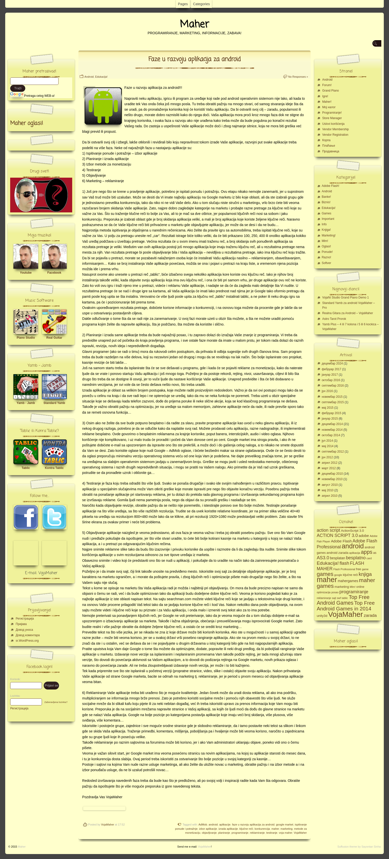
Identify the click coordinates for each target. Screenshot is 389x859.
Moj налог (329, 107)
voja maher (285, 832)
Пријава (21, 624)
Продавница (330, 151)
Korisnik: (14, 679)
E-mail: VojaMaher (41, 573)
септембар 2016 (333, 385)
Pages (183, 4)
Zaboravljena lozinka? (55, 702)
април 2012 (330, 462)
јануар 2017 (330, 374)
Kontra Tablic (54, 468)
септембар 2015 (333, 402)
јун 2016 (327, 391)
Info (324, 224)
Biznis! (326, 202)
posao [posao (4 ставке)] (335, 592)
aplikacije (224, 824)
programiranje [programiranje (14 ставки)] (353, 591)
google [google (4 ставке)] (338, 574)
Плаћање (328, 145)
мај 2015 (328, 407)
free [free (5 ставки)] (358, 569)
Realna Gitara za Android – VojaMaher (347, 313)
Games (326, 213)
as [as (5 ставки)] (374, 553)
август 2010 (330, 485)
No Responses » (298, 76)
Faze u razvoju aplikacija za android (194, 59)
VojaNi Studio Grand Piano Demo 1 (345, 297)
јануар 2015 (330, 418)
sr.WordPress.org (27, 640)
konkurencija (262, 828)
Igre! (325, 96)
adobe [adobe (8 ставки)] (364, 535)
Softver (326, 263)
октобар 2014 (331, 435)
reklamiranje (257, 832)
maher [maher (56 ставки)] (327, 580)
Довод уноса (24, 629)
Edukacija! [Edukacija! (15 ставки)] (328, 563)
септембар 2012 (333, 451)
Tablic (26, 468)
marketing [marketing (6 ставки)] (341, 587)
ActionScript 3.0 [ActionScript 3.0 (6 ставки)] (352, 530)
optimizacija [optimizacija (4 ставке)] (324, 592)
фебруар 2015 (331, 413)
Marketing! (329, 235)
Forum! (327, 85)
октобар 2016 (331, 380)
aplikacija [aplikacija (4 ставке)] (354, 552)
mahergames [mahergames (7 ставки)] (348, 581)
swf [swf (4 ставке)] (339, 597)
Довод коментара (28, 635)
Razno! (326, 257)
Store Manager (332, 118)
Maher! (326, 101)
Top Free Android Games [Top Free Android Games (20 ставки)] (343, 600)
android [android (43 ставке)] (353, 546)
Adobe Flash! (330, 186)
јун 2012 (327, 457)
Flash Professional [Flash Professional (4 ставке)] (344, 569)
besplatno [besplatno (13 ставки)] (356, 557)
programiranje (239, 832)
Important (328, 219)
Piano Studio (26, 337)
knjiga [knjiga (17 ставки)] (365, 574)
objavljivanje (209, 832)
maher (275, 828)
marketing (286, 828)
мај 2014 (328, 446)
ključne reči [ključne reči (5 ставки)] (350, 575)
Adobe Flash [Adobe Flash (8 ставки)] (341, 541)
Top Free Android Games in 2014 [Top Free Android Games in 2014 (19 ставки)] (346, 605)
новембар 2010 (332, 479)
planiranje (224, 832)
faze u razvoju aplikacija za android (253, 824)
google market (284, 824)
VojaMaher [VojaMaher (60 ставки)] (345, 614)
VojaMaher (107, 824)
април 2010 (330, 495)
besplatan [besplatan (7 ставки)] (337, 558)
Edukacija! (101, 76)
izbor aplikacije (208, 828)
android (213, 824)
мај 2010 (328, 490)
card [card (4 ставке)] (369, 558)
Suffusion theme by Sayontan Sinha (359, 846)
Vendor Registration (335, 134)
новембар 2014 (332, 429)
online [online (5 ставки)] (360, 587)
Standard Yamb (54, 403)
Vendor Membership (335, 129)
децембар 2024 (332, 363)
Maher (194, 24)
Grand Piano (330, 90)
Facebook (54, 272)
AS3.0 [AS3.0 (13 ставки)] (323, 557)
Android (89, 76)
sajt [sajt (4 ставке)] (334, 597)
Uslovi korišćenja (333, 124)
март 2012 (329, 468)
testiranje (271, 832)
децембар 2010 (332, 473)
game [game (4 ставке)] (365, 569)
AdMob (202, 824)
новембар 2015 (332, 396)
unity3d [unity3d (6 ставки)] (322, 616)
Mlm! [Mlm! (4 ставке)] (353, 586)
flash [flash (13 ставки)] (344, 563)
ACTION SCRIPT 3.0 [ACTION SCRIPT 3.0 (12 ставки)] (337, 535)
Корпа (326, 140)
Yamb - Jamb (26, 403)
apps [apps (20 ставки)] (366, 552)
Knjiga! (326, 229)
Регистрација (25, 618)
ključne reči (246, 828)
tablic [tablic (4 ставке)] (345, 597)
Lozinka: (14, 695)
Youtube (26, 272)
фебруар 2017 (331, 369)
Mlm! (325, 241)
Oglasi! (326, 246)
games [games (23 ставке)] (325, 574)
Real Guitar (54, 337)
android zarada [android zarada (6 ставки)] (337, 553)
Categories (201, 4)
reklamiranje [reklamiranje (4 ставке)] (324, 597)
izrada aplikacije (228, 828)
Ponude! (327, 252)
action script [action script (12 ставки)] (328, 530)
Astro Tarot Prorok (334, 319)
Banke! (326, 196)
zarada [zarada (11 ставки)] (370, 615)
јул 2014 (327, 440)
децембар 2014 (332, 424)
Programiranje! (332, 112)
